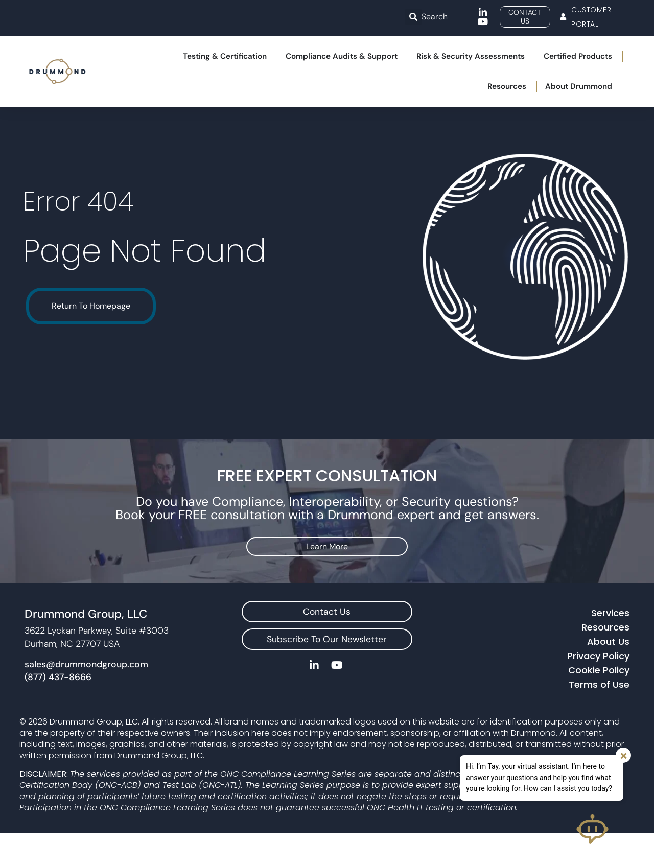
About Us (608, 672)
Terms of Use (599, 715)
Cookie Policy (598, 700)
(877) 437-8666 (58, 707)
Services (610, 643)
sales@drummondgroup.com (86, 694)
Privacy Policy (598, 686)
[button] (413, 17)
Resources (605, 657)
